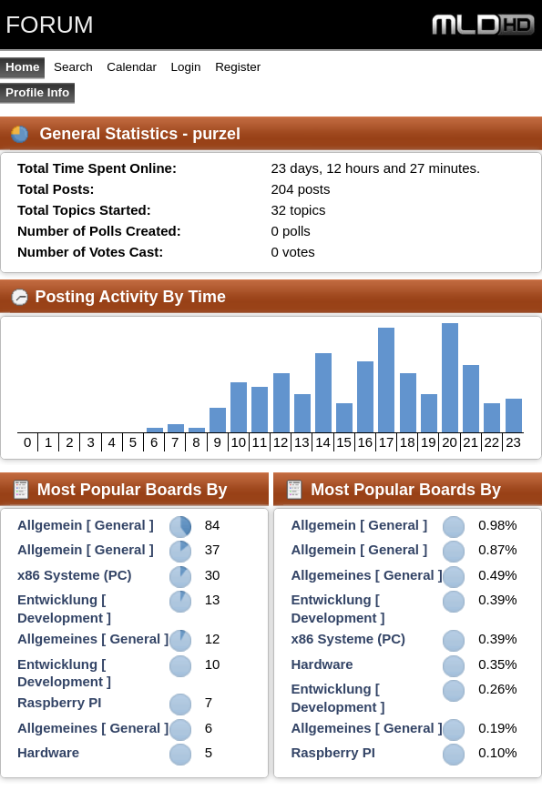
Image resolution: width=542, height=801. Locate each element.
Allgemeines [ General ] (93, 638)
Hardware (48, 752)
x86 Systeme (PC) (74, 575)
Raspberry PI (59, 702)
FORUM (49, 24)
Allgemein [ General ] (85, 524)
